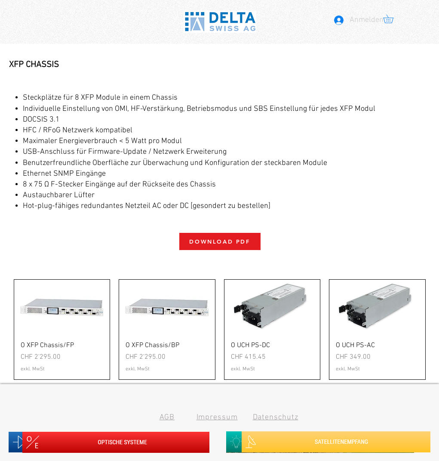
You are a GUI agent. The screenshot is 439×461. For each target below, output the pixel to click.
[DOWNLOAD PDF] (220, 241)
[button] (392, 19)
